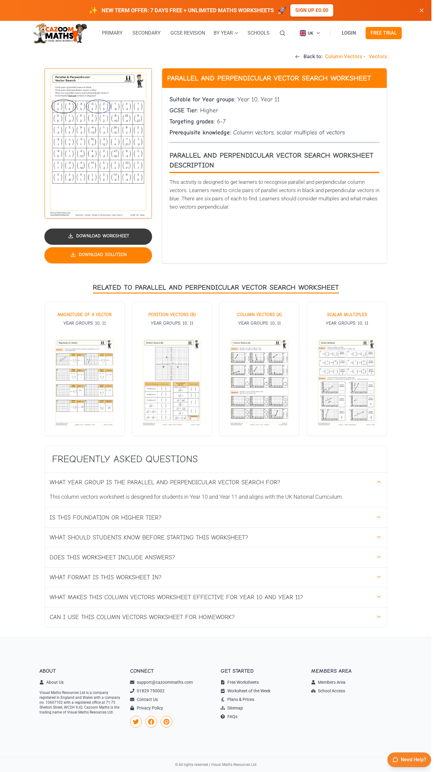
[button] (98, 143)
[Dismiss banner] (422, 10)
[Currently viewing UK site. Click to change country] (310, 33)
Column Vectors (343, 56)
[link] (136, 722)
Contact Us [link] (144, 699)
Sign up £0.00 (311, 10)
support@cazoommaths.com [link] (161, 682)
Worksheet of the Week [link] (245, 690)
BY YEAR (226, 33)
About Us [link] (51, 682)
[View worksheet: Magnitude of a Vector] (84, 369)
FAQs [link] (229, 716)
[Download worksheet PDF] (98, 237)
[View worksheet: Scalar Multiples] (347, 369)
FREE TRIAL (384, 33)
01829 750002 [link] (147, 690)
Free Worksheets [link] (240, 682)
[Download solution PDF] (98, 255)
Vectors (378, 56)
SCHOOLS (259, 33)
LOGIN (349, 33)
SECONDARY (146, 33)
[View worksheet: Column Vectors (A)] (259, 369)
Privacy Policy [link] (146, 708)
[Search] (282, 33)
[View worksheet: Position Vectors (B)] (172, 369)
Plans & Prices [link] (237, 699)
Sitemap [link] (232, 708)
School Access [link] (328, 690)
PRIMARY (112, 33)
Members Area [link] (328, 682)
